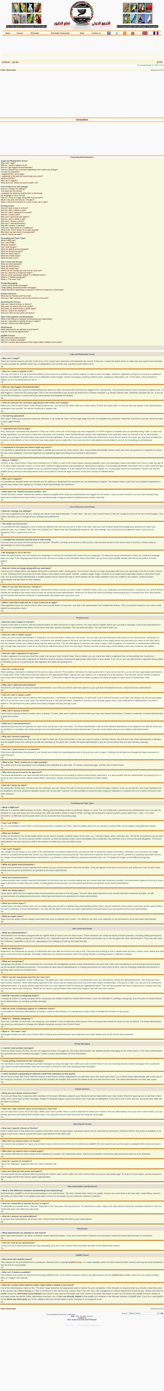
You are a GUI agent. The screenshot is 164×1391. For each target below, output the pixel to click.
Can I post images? (9, 247)
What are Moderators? (10, 266)
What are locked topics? (11, 256)
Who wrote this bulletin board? (13, 338)
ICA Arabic (35, 33)
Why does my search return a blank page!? (19, 308)
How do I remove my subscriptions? (15, 323)
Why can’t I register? (9, 181)
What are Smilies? (8, 245)
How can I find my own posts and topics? (18, 313)
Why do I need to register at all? (14, 165)
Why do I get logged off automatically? (16, 167)
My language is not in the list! (13, 195)
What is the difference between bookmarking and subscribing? (26, 319)
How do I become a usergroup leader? (17, 273)
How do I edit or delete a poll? (13, 219)
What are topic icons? (10, 258)
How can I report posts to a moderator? (17, 228)
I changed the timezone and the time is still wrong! (21, 193)
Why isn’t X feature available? (13, 340)
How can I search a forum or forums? (16, 304)
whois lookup (24, 1290)
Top (2, 366)
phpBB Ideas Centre (121, 1275)
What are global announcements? (15, 249)
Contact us (96, 33)
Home (7, 33)
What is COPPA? (8, 178)
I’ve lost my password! (10, 172)
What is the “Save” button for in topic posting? (20, 230)
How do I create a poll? (10, 215)
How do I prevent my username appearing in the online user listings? (29, 170)
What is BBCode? (8, 240)
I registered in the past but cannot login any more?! (22, 176)
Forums (20, 33)
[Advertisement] (82, 43)
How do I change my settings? (13, 189)
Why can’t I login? (8, 163)
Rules (82, 33)
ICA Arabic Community (60, 33)
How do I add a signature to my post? (16, 212)
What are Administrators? (11, 264)
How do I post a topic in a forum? (14, 208)
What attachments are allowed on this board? (19, 329)
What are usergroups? (10, 268)
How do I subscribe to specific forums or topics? (20, 321)
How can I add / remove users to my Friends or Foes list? (24, 298)
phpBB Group (75, 1262)
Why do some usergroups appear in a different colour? (23, 275)
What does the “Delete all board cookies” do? (19, 183)
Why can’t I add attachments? (13, 223)
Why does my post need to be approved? (18, 232)
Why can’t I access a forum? (12, 221)
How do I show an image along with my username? (22, 198)
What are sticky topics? (10, 253)
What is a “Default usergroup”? (13, 277)
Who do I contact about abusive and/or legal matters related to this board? (31, 342)
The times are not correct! (11, 191)
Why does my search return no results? (17, 306)
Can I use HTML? (8, 243)
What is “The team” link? (11, 279)
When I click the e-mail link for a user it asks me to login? (24, 202)
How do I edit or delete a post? (13, 210)
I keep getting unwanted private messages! (18, 288)
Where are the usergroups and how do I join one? (21, 271)
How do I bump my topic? (11, 234)
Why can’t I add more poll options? (15, 217)
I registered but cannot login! (12, 174)
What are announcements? (12, 251)
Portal (3, 70)
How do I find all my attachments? (15, 332)
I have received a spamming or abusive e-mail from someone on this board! (32, 290)
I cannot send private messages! (14, 285)
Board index (11, 70)
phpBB (76, 1325)
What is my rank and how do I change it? (18, 200)
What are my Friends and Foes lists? (16, 296)
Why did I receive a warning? (13, 226)
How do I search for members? (13, 311)
